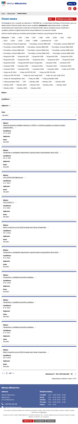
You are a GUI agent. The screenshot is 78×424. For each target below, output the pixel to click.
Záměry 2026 (36, 88)
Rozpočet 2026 (9, 63)
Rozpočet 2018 (38, 56)
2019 (47, 37)
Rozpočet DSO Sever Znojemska (30, 63)
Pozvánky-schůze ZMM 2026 (63, 53)
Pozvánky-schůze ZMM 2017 (64, 44)
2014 (13, 37)
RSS (51, 19)
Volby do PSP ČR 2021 (47, 72)
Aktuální (6, 142)
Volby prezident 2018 (50, 78)
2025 (20, 41)
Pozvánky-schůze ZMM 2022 (38, 50)
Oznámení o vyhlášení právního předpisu (20, 277)
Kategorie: (5, 37)
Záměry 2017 (47, 82)
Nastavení (50, 421)
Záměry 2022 (48, 85)
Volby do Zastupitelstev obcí (14, 78)
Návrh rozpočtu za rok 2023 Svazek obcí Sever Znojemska (26, 227)
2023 (5, 41)
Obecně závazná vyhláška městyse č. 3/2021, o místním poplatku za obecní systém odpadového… (34, 126)
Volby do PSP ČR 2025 (12, 75)
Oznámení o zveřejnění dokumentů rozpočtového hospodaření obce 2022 (32, 152)
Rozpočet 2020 (67, 56)
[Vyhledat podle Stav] (39, 115)
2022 (69, 37)
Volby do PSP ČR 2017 (28, 72)
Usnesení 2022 (66, 66)
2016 (27, 37)
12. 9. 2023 (6, 308)
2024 (13, 41)
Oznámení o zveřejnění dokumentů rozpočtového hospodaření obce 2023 (32, 252)
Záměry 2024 (9, 88)
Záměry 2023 (61, 85)
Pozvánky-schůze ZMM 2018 (14, 47)
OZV (56, 41)
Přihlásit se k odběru (66, 19)
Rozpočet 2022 (23, 60)
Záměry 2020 (21, 85)
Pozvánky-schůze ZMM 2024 (14, 53)
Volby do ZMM (34, 78)
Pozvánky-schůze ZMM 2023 (63, 50)
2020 (55, 37)
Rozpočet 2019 (52, 56)
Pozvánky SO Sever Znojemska (15, 44)
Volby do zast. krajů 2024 (55, 75)
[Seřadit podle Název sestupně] (7, 92)
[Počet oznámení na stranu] (73, 374)
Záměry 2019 (8, 85)
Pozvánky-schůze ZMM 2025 (39, 53)
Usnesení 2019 (23, 66)
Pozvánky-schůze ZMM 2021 (14, 50)
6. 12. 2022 (6, 258)
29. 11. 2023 (7, 358)
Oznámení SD (46, 41)
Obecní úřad (11, 13)
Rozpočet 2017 (23, 56)
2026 (28, 41)
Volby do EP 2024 (10, 72)
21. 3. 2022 (6, 183)
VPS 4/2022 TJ (10, 202)
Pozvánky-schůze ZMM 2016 (40, 44)
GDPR (35, 41)
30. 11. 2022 (7, 233)
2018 (41, 37)
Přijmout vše (28, 421)
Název (4, 92)
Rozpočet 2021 (9, 60)
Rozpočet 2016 (9, 56)
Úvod (3, 13)
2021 (62, 37)
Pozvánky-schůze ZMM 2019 (38, 47)
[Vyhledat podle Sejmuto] (39, 108)
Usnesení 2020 (37, 66)
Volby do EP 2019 (68, 69)
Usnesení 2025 (38, 69)
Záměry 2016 (34, 82)
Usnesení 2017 (65, 63)
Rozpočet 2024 (53, 60)
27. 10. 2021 (7, 133)
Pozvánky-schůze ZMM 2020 (62, 47)
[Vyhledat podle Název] (39, 95)
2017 (34, 37)
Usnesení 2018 (9, 66)
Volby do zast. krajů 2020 (33, 75)
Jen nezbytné (39, 421)
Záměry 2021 (35, 85)
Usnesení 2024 (23, 69)
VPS (24, 82)
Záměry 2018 (60, 82)
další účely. (43, 412)
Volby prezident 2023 (11, 82)
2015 (20, 37)
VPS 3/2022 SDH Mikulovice (14, 177)
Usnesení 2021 (51, 66)
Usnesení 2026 (53, 69)
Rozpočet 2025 (68, 60)
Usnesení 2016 (51, 63)
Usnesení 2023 (9, 69)
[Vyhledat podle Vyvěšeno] (39, 102)
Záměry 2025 (22, 88)
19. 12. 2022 (7, 283)
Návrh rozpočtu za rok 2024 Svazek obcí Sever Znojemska (26, 352)
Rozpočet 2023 (38, 60)
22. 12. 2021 (7, 158)
